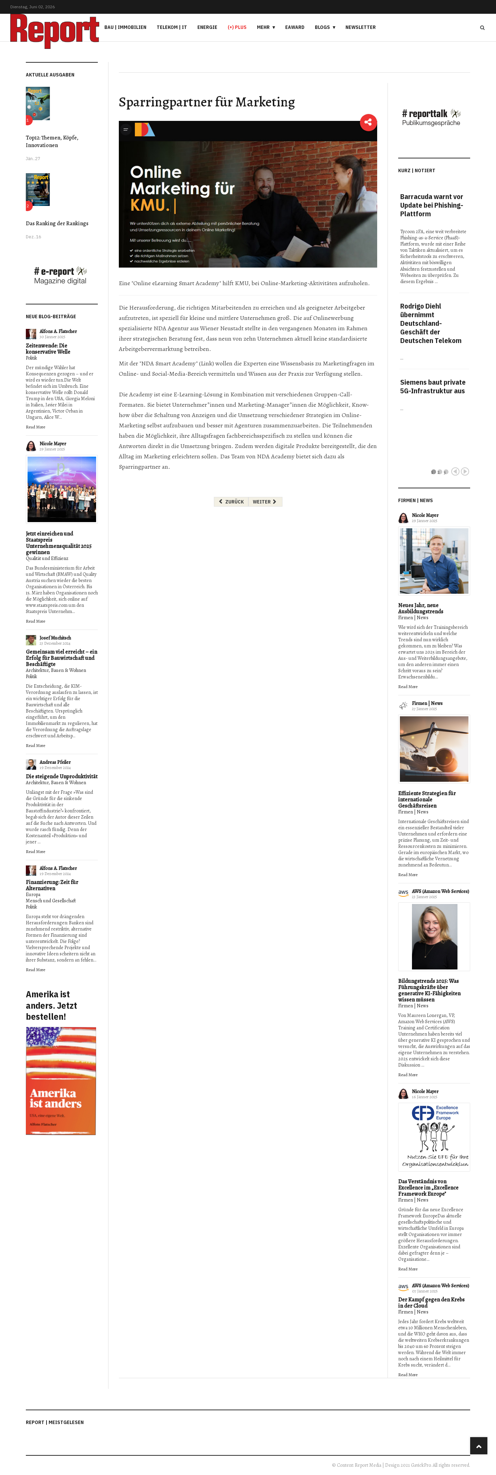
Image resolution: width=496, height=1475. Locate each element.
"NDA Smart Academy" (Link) (177, 363)
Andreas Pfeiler (55, 762)
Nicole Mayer (53, 443)
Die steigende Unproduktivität (61, 776)
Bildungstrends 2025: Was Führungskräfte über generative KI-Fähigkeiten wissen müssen (429, 990)
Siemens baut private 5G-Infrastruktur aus (433, 386)
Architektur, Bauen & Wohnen (56, 670)
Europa (33, 894)
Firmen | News (413, 617)
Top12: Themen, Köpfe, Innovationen (52, 141)
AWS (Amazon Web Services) (440, 891)
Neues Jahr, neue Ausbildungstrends (420, 608)
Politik (31, 358)
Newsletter (360, 27)
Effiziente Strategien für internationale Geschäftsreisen (427, 800)
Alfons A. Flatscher (58, 331)
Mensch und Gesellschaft (51, 900)
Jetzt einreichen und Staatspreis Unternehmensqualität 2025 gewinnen (59, 543)
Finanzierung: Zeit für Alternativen (52, 885)
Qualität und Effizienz (47, 558)
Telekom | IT (172, 27)
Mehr (263, 27)
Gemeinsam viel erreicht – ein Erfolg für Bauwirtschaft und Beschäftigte (61, 658)
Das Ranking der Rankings (57, 223)
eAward (294, 27)
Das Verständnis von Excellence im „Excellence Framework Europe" (428, 1188)
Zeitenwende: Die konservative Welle (48, 349)
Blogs (322, 27)
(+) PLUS (237, 27)
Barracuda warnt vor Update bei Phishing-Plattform (431, 205)
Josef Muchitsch (55, 638)
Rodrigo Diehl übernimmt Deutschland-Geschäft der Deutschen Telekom (431, 323)
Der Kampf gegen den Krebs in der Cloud (431, 1303)
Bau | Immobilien (125, 27)
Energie (207, 27)
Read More (35, 427)
